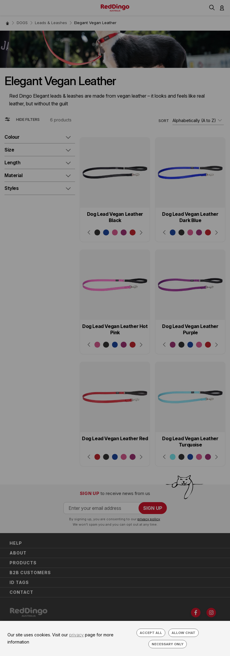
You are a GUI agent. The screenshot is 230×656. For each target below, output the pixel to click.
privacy (76, 634)
